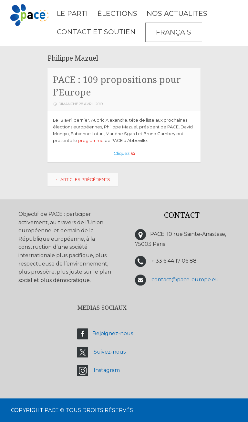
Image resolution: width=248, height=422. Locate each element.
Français (173, 32)
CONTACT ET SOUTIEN (96, 32)
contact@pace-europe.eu (185, 279)
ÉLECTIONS (117, 13)
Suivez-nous (110, 352)
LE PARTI (72, 13)
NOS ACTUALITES (177, 13)
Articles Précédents (82, 179)
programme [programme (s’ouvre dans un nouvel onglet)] (91, 140)
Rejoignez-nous (112, 333)
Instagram (107, 370)
